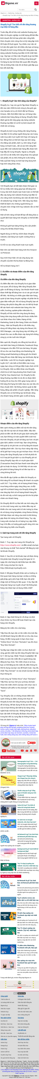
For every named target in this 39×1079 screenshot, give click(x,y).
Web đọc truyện (5, 1008)
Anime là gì (4, 1042)
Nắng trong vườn (6, 1030)
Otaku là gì (4, 1049)
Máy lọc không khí (23, 1027)
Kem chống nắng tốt (24, 1015)
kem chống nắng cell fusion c (28, 735)
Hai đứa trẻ (4, 1021)
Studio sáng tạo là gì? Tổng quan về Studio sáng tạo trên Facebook (26, 793)
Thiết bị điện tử (5, 999)
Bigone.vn (3, 13)
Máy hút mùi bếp (23, 1021)
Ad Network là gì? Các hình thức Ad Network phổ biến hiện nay (27, 882)
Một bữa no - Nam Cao (7, 1027)
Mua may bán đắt (23, 1052)
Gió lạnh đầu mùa (23, 1045)
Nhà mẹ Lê (4, 1036)
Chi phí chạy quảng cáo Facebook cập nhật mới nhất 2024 (27, 915)
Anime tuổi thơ (5, 1052)
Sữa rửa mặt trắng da (25, 1002)
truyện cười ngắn (14, 729)
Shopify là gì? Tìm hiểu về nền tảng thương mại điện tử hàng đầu (18, 25)
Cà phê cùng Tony (6, 1055)
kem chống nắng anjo (11, 735)
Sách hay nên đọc (23, 1042)
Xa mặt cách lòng (23, 1055)
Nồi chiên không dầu (24, 1024)
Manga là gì (4, 1045)
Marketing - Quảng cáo (15, 13)
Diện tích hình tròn (23, 1058)
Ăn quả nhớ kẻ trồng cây (8, 1058)
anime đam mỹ (5, 733)
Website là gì (4, 1012)
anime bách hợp (32, 731)
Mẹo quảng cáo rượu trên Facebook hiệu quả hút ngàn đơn (27, 962)
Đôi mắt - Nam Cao (6, 1033)
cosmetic (26, 733)
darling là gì (25, 729)
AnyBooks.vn (22, 1033)
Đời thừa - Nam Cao (6, 1024)
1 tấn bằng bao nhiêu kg (19, 731)
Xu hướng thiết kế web (7, 1002)
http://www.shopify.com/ (10, 545)
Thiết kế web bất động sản (26, 1036)
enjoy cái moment (16, 733)
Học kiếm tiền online (24, 1049)
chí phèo (8, 731)
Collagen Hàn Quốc (24, 999)
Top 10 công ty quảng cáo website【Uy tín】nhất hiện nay (26, 930)
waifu (7, 729)
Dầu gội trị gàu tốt (24, 1008)
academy (20, 727)
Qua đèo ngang (12, 1036)
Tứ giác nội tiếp (5, 1015)
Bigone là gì (4, 1005)
